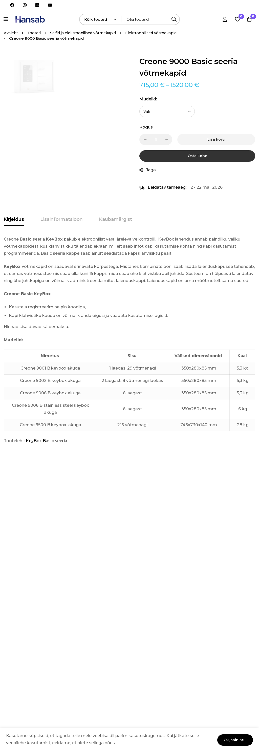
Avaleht (11, 32)
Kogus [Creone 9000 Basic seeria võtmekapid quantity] (150, 127)
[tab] (14, 219)
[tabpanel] (129, 340)
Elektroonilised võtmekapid (159, 32)
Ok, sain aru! (233, 739)
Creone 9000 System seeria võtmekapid (148, 553)
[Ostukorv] (248, 19)
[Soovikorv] (236, 19)
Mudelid (152, 99)
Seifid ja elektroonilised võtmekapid (87, 32)
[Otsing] (174, 19)
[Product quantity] (159, 139)
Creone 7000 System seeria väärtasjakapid (19, 553)
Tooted (35, 32)
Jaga (155, 169)
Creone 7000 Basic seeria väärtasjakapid (62, 553)
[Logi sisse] (223, 19)
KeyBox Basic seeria (46, 440)
